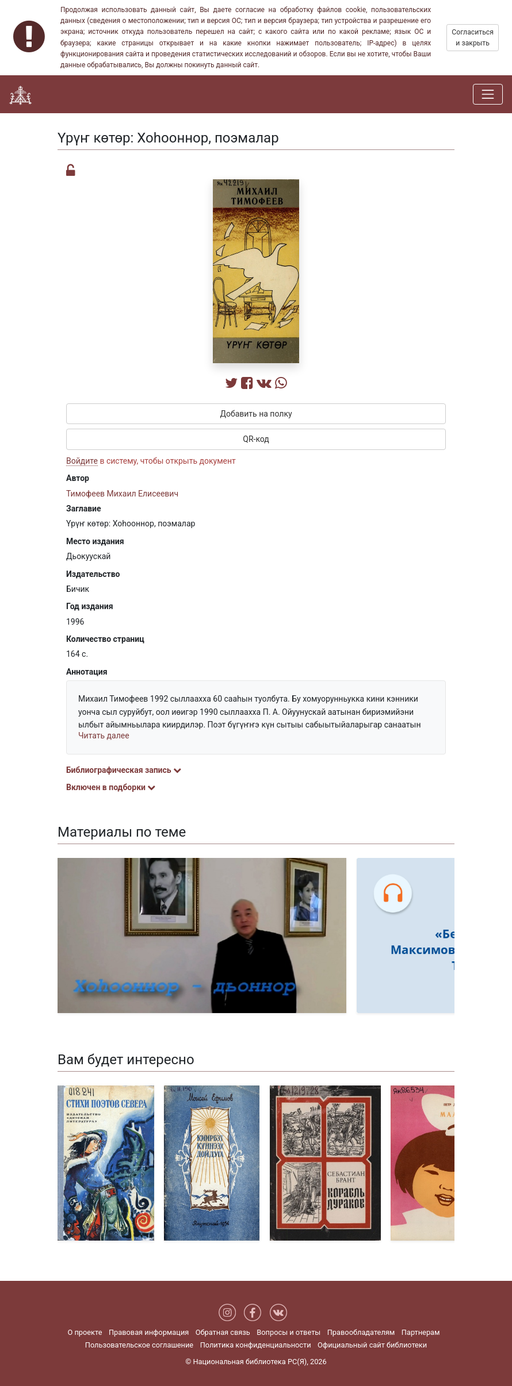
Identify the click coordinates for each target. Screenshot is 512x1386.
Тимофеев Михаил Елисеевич (122, 493)
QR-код (256, 439)
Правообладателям (361, 1332)
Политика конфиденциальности (255, 1345)
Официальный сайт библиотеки (372, 1345)
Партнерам (421, 1332)
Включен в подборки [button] (110, 787)
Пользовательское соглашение (139, 1345)
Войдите (82, 460)
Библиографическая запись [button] (123, 770)
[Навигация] (488, 94)
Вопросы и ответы (288, 1332)
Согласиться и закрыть (473, 37)
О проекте (84, 1332)
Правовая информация (149, 1332)
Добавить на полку (256, 413)
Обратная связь (223, 1332)
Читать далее (103, 735)
